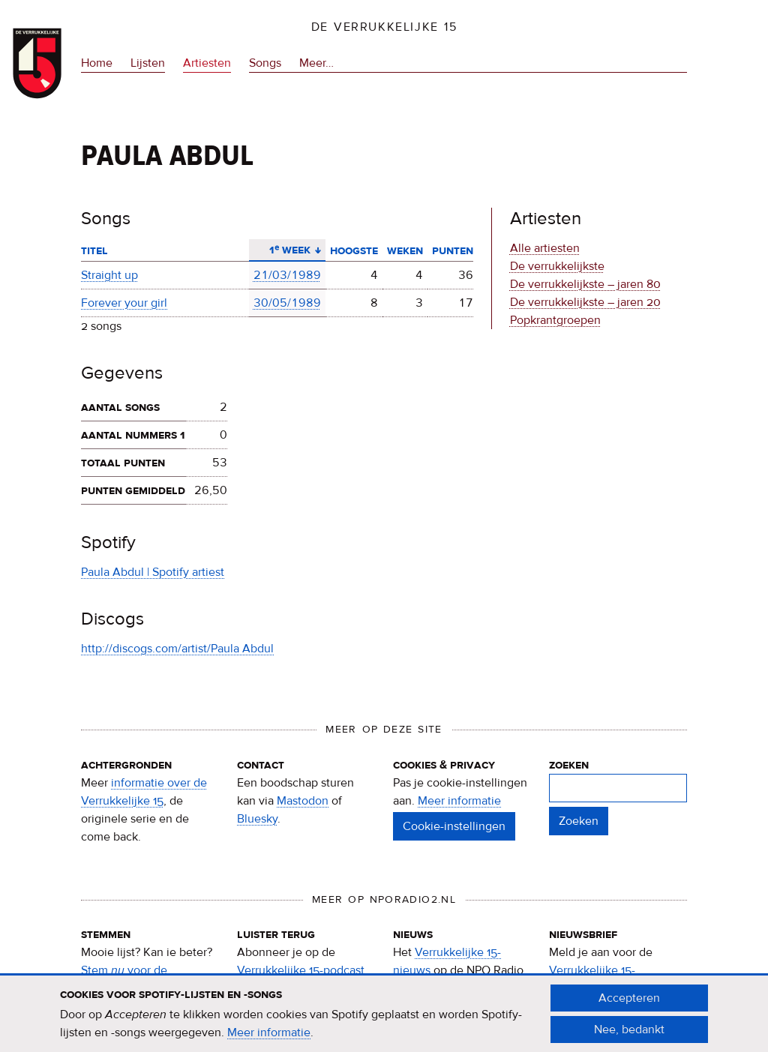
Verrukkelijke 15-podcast (300, 970)
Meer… (316, 62)
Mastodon (302, 800)
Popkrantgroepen (555, 320)
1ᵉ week (287, 250)
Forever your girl (124, 302)
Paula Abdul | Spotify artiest (152, 572)
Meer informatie (459, 800)
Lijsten (147, 62)
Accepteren (629, 1005)
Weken (405, 250)
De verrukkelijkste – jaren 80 (585, 284)
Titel (94, 250)
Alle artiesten (545, 248)
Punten (452, 250)
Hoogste (354, 250)
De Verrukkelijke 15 (384, 26)
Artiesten (207, 62)
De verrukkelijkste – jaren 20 (585, 302)
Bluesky (257, 818)
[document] (384, 1021)
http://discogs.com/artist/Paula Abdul (177, 648)
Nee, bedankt (629, 1037)
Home (96, 62)
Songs (265, 62)
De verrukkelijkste (557, 266)
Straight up (109, 275)
